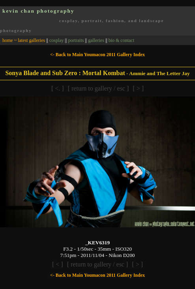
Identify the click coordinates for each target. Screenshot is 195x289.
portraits (76, 40)
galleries (96, 40)
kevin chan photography (38, 11)
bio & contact (121, 40)
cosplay (56, 40)
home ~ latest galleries (23, 40)
